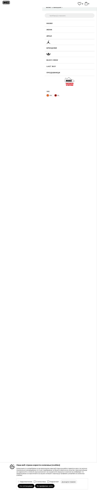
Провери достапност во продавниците (70, 119)
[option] (48, 10)
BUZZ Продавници (10, 445)
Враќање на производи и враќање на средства (70, 384)
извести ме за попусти (84, 35)
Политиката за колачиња (60, 416)
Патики (39, 15)
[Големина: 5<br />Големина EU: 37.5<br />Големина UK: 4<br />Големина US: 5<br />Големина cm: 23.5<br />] (62, 61)
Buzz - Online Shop (9, 15)
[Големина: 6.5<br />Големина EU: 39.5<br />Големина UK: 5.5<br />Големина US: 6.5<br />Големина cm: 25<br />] (53, 67)
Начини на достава (58, 381)
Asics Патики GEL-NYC (60, 304)
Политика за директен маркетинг (64, 413)
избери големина (58, 47)
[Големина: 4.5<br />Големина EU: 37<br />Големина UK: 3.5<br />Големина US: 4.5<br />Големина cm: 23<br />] (53, 61)
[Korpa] (86, 5)
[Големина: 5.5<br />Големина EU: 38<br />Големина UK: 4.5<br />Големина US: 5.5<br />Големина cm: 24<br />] (71, 61)
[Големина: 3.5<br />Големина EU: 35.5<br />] (71, 56)
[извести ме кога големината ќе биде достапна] (53, 50)
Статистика (41, 482)
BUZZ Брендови (9, 439)
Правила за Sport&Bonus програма (65, 406)
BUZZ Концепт (9, 435)
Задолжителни (26, 482)
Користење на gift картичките (63, 420)
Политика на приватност (60, 410)
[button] (90, 81)
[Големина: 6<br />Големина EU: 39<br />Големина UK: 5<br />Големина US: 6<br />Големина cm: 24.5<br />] (80, 61)
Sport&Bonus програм (11, 449)
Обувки (31, 15)
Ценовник (54, 423)
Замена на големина (58, 387)
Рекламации (55, 391)
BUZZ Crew (7, 442)
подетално (80, 103)
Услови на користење (59, 403)
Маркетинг (54, 482)
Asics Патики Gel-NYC (15, 304)
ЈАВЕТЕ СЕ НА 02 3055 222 (48, 9)
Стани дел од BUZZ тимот (13, 452)
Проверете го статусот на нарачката (18, 381)
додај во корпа (67, 81)
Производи (22, 15)
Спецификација (70, 110)
